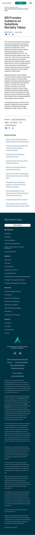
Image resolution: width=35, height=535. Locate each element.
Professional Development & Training (15, 283)
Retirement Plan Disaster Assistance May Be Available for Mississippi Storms (17, 140)
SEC (26, 407)
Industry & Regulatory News (11, 7)
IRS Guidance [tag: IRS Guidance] (13, 122)
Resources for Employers (11, 301)
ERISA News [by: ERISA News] (9, 32)
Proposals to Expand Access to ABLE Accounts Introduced (17, 162)
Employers (7, 237)
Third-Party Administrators (12, 243)
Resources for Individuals (11, 298)
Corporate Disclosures (17, 368)
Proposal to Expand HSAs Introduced (17, 199)
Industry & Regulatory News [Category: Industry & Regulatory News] (18, 119)
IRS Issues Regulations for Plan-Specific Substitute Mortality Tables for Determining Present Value (17, 193)
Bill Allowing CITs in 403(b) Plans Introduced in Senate (15, 156)
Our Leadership (9, 329)
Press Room (8, 295)
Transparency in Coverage (12, 315)
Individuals (7, 233)
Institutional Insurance (11, 270)
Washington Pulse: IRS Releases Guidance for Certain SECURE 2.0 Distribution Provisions (16, 185)
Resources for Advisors (11, 304)
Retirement (7, 260)
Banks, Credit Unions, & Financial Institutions (14, 247)
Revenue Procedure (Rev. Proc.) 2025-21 (16, 44)
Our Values (7, 326)
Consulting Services (10, 273)
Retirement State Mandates (12, 308)
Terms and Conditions (21, 362)
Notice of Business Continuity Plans (17, 359)
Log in (20, 3)
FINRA (20, 398)
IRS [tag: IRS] (21, 122)
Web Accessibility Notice (17, 365)
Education (7, 263)
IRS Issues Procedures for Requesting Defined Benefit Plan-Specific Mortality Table (17, 176)
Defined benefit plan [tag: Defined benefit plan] (10, 125)
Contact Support (17, 225)
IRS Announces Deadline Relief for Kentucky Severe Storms (16, 168)
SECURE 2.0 (8, 311)
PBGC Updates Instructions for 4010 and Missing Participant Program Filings (17, 205)
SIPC (24, 398)
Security (9, 362)
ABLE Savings (8, 266)
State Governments (10, 251)
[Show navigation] (31, 3)
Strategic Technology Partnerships (14, 280)
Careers (6, 333)
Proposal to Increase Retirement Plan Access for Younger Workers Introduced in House (17, 148)
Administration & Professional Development (17, 276)
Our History (7, 323)
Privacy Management (17, 376)
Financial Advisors (9, 240)
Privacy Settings (17, 373)
